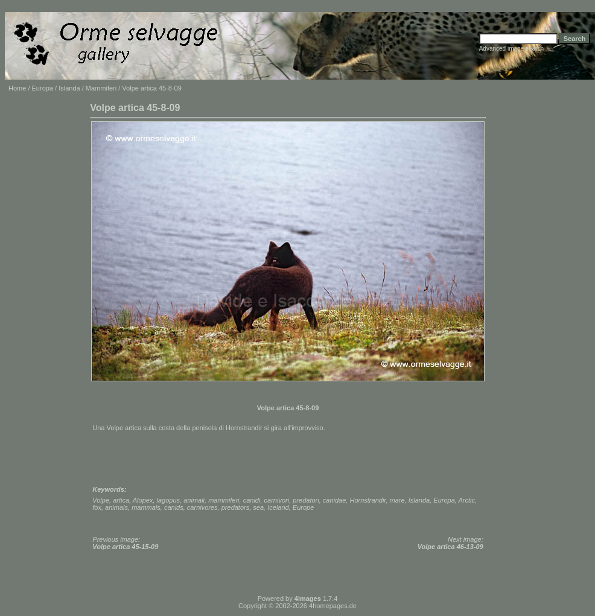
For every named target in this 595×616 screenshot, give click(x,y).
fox (96, 507)
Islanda (69, 88)
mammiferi (223, 500)
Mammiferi (101, 88)
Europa (42, 88)
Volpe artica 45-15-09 (125, 546)
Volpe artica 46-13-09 (450, 546)
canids (173, 507)
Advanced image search (511, 48)
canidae (334, 500)
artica (121, 500)
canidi (252, 500)
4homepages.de (333, 605)
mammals (146, 507)
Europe (303, 507)
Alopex (143, 500)
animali (194, 500)
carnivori (277, 500)
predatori (306, 500)
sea (258, 507)
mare (397, 500)
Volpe (100, 500)
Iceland (277, 507)
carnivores (202, 507)
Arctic (467, 500)
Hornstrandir (367, 500)
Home (17, 88)
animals (116, 507)
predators (235, 507)
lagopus (168, 500)
